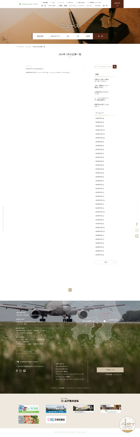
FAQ (54, 2)
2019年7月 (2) (99, 255)
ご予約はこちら (110, 370)
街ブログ (71, 2)
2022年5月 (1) (99, 208)
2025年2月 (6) (99, 169)
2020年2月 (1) (99, 251)
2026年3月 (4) (99, 118)
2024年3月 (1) (99, 181)
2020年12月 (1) (100, 227)
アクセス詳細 (28, 352)
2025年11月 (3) (100, 134)
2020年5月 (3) (99, 243)
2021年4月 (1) (99, 220)
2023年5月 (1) (99, 192)
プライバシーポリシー (83, 388)
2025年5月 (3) (99, 157)
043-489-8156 (64, 369)
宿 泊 (43, 5)
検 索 (100, 36)
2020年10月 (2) (100, 231)
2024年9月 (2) (99, 177)
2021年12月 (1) (100, 212)
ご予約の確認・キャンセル (112, 374)
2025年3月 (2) (99, 165)
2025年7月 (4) (99, 149)
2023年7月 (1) (99, 188)
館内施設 (45, 2)
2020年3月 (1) (99, 247)
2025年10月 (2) (100, 138)
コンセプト (54, 388)
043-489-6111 (63, 366)
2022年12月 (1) (100, 200)
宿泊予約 (117, 3)
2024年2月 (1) (99, 184)
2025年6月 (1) (99, 153)
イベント (89, 5)
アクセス (98, 5)
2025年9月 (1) (99, 142)
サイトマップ (70, 388)
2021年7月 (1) (99, 216)
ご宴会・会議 (62, 5)
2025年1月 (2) (99, 173)
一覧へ (106, 262)
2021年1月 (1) (99, 223)
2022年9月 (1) (99, 204)
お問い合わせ (81, 2)
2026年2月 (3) (99, 122)
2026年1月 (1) (99, 126)
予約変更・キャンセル (95, 2)
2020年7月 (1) (99, 239)
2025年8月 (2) (99, 145)
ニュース (61, 2)
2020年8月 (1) (99, 235)
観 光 (105, 5)
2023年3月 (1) (99, 196)
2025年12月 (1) (100, 130)
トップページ (20, 46)
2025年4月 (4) (99, 161)
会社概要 (61, 388)
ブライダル (52, 5)
